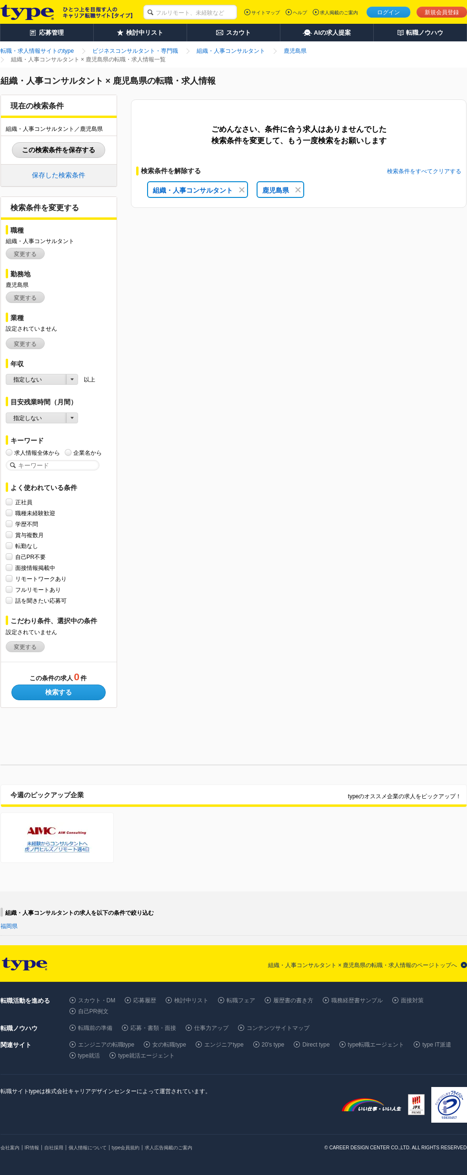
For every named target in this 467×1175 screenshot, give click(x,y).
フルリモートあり (38, 589)
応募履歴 (144, 1000)
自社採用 (53, 1147)
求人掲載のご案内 (339, 12)
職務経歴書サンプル (357, 1000)
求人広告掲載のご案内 (168, 1147)
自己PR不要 (30, 556)
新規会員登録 (442, 12)
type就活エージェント (146, 1055)
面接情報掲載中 (35, 567)
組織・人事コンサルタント (199, 190)
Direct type (315, 1044)
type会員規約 (126, 1147)
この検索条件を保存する (58, 150)
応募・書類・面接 (153, 1028)
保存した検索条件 (58, 175)
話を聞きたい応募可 (41, 600)
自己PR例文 (93, 1011)
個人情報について (88, 1147)
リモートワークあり (41, 578)
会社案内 (10, 1147)
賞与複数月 (29, 535)
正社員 (23, 502)
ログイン (388, 12)
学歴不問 (26, 524)
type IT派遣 (436, 1044)
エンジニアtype (224, 1044)
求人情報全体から (37, 452)
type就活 (89, 1055)
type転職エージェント (376, 1044)
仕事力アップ (211, 1028)
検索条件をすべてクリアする (424, 171)
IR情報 (32, 1147)
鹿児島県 (281, 190)
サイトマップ (265, 12)
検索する (58, 692)
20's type (273, 1044)
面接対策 (412, 1000)
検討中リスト (191, 1000)
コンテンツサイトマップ (278, 1028)
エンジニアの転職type (106, 1044)
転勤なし (26, 545)
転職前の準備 (95, 1028)
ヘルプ (300, 12)
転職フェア (241, 1000)
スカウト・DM (97, 1000)
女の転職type (169, 1044)
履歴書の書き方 (293, 1000)
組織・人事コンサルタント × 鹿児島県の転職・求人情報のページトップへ (362, 965)
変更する (25, 254)
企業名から (87, 452)
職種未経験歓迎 (35, 513)
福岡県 (9, 926)
